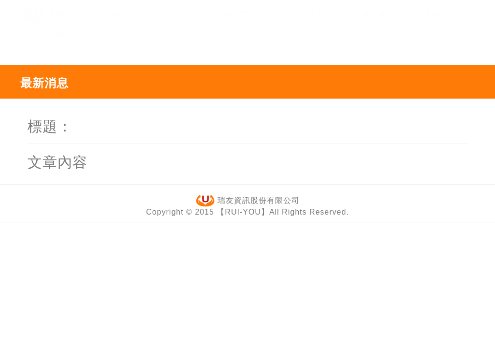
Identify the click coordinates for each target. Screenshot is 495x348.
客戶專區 (328, 23)
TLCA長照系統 (435, 23)
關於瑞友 (68, 23)
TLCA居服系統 (55, 43)
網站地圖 (378, 23)
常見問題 (278, 23)
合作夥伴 (180, 23)
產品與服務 (122, 23)
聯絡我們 (231, 23)
